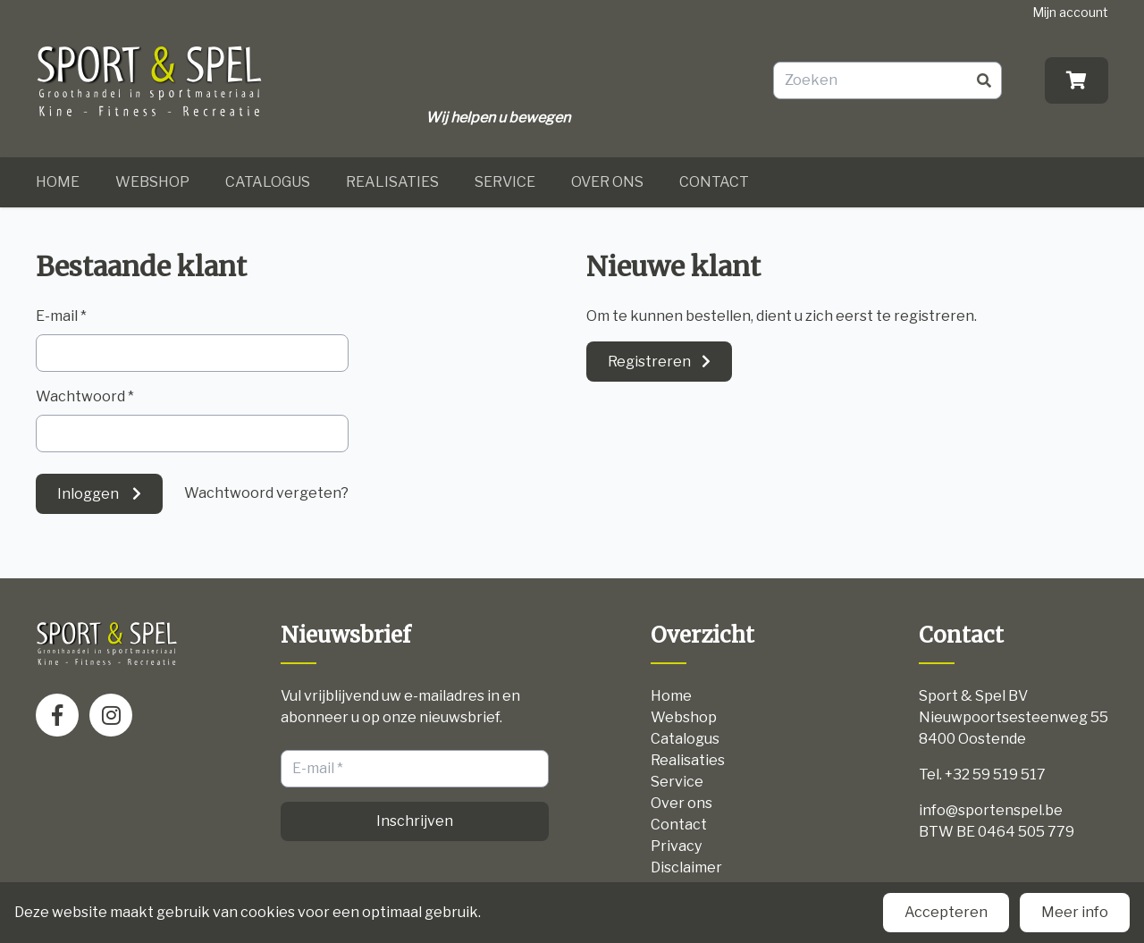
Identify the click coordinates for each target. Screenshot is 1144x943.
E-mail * (61, 315)
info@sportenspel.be (991, 810)
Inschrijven (414, 820)
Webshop (152, 181)
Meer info (1074, 912)
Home (58, 181)
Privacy (676, 846)
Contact (714, 181)
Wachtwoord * (85, 396)
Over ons (607, 181)
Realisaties (392, 181)
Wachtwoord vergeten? (266, 492)
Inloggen (89, 493)
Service (505, 181)
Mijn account (1070, 12)
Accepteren (946, 912)
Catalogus (267, 181)
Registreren (649, 361)
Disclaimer (686, 867)
